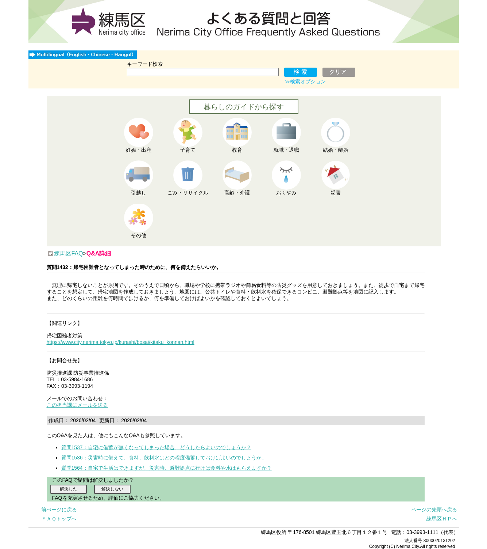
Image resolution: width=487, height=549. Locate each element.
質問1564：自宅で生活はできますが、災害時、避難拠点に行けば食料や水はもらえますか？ (166, 468)
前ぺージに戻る (59, 509)
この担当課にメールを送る (77, 405)
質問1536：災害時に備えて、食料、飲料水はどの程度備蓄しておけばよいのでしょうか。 (164, 458)
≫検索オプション (305, 81)
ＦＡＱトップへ (59, 519)
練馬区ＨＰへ (441, 519)
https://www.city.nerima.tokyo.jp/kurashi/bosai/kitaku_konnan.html (120, 342)
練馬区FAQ (68, 253)
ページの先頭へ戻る (434, 509)
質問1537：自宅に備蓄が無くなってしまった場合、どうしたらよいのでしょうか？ (156, 447)
